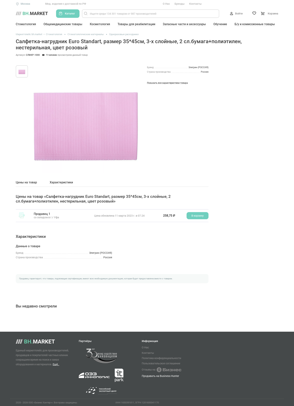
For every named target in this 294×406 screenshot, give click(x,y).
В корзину (197, 215)
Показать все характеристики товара (167, 83)
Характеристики (61, 182)
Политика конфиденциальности (161, 358)
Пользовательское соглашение (161, 363)
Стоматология (26, 24)
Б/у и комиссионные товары (255, 24)
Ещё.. (56, 364)
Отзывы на (161, 369)
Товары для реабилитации (136, 24)
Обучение (220, 24)
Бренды (179, 3)
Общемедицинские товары (63, 24)
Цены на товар (26, 182)
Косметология (100, 24)
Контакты (195, 3)
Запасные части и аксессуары (184, 24)
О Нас (166, 3)
